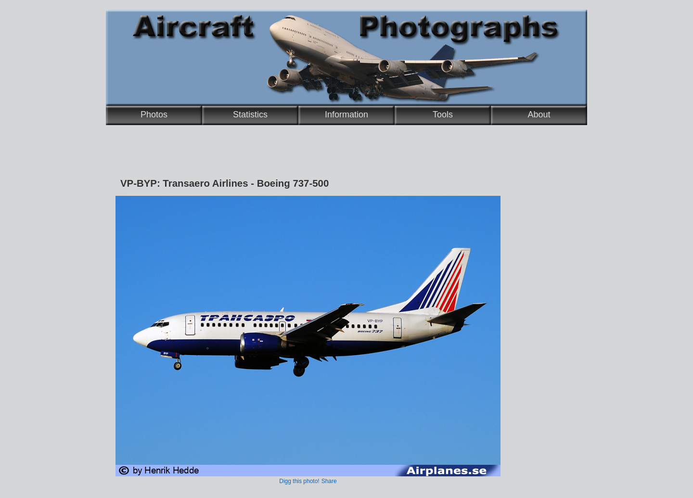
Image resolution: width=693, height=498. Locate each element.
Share (329, 481)
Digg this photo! (299, 481)
